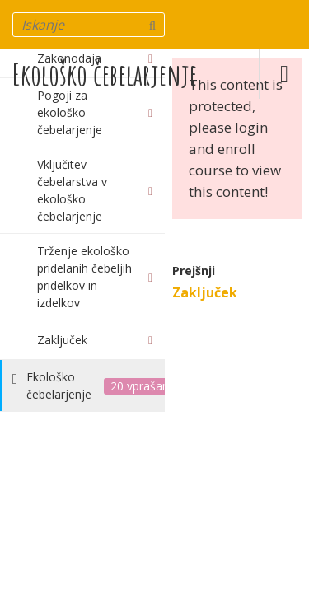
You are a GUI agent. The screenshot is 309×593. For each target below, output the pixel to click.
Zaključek (204, 292)
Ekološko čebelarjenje (104, 74)
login (251, 127)
